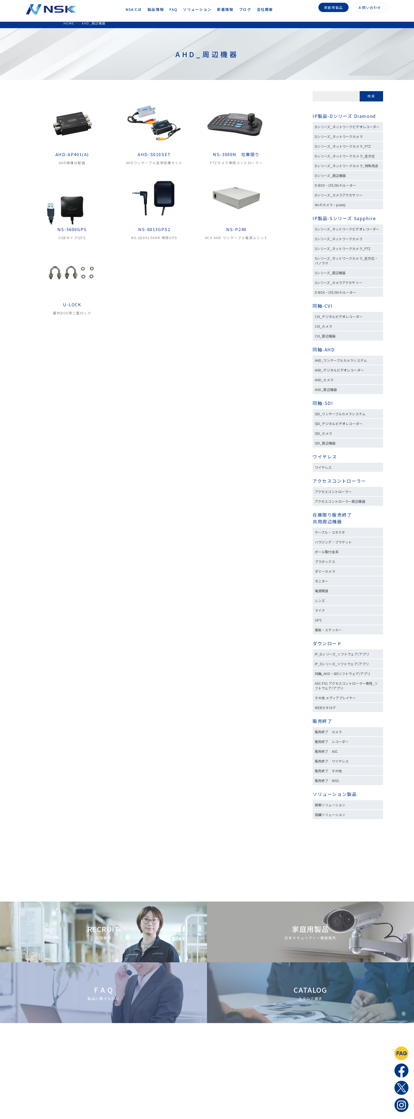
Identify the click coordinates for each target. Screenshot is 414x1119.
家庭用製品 (333, 6)
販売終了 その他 (328, 770)
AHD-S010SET (154, 154)
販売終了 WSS (327, 780)
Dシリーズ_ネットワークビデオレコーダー (347, 126)
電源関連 (321, 590)
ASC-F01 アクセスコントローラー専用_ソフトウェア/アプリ (346, 685)
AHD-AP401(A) (72, 154)
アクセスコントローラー (339, 480)
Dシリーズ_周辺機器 (330, 175)
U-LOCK (72, 304)
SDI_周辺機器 (325, 443)
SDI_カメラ (323, 433)
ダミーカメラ (325, 571)
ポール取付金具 (326, 551)
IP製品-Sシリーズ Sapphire (344, 218)
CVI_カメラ (323, 326)
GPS (318, 620)
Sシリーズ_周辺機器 (330, 272)
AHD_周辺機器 (326, 389)
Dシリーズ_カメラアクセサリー (338, 195)
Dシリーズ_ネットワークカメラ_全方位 (345, 156)
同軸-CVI (323, 305)
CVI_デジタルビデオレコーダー (338, 316)
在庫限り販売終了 (332, 514)
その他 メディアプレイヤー (335, 697)
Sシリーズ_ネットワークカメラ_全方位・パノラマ (346, 260)
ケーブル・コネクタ (330, 532)
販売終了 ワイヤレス (332, 761)
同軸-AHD (324, 349)
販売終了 (322, 721)
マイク (320, 610)
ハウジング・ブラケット (333, 542)
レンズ (320, 600)
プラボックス (325, 561)
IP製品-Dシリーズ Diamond (344, 116)
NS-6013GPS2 (154, 229)
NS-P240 (236, 229)
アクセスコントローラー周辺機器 (340, 501)
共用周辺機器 (327, 521)
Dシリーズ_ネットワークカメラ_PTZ (343, 146)
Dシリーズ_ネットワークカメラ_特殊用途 (346, 165)
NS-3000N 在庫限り (236, 154)
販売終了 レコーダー (333, 741)
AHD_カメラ (324, 379)
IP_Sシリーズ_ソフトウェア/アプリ (342, 663)
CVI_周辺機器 (325, 336)
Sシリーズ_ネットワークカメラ (338, 238)
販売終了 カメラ (330, 731)
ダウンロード (327, 643)
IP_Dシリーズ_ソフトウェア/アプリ (342, 654)
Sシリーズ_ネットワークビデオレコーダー (347, 229)
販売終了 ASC (326, 751)
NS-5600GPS (72, 229)
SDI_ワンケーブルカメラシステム (340, 413)
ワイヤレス (325, 456)
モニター (321, 581)
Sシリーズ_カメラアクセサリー (338, 282)
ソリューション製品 (335, 794)
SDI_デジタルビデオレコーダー (338, 423)
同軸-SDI (323, 403)
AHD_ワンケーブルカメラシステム (341, 360)
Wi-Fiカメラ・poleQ (330, 204)
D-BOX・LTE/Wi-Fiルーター (335, 185)
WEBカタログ (325, 707)
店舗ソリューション (330, 814)
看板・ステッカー (328, 629)
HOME (69, 23)
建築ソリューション (330, 804)
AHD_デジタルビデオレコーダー (339, 370)
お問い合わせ (369, 6)
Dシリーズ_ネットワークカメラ (339, 136)
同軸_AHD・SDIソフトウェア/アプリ (342, 673)
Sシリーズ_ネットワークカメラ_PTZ (343, 248)
